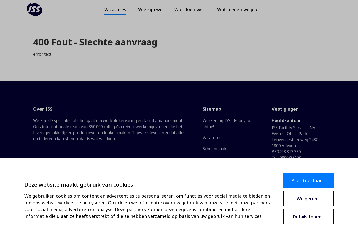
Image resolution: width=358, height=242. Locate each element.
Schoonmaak (214, 148)
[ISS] (41, 12)
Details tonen (307, 217)
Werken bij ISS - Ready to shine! (226, 123)
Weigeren (307, 199)
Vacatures (212, 137)
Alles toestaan (307, 180)
